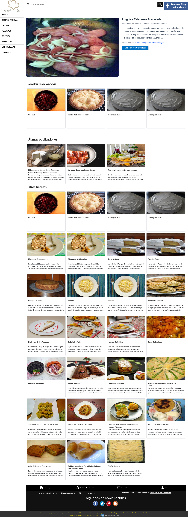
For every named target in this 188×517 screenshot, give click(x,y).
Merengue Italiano (115, 115)
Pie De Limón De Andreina (38, 342)
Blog (81, 493)
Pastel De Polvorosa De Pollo (79, 115)
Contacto (7, 52)
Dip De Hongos (114, 466)
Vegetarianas (8, 47)
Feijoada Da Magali (36, 383)
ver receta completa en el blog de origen (149, 43)
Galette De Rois (74, 342)
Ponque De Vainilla (36, 301)
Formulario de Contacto (160, 493)
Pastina (71, 301)
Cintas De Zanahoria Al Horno (80, 425)
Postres (6, 36)
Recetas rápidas (10, 20)
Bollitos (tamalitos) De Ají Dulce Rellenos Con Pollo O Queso (84, 467)
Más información (110, 515)
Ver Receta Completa (135, 47)
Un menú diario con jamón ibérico (81, 170)
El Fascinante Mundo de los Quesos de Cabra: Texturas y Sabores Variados (43, 171)
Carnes (5, 25)
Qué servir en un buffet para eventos (122, 170)
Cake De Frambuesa (116, 383)
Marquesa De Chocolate (38, 259)
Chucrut (31, 115)
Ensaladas (7, 42)
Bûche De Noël (74, 383)
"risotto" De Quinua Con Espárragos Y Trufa (163, 384)
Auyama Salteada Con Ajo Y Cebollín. (43, 425)
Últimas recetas (68, 493)
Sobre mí (91, 493)
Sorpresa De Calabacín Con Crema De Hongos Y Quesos (123, 426)
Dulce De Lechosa (155, 342)
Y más (117, 515)
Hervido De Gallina (115, 342)
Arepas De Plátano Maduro (158, 425)
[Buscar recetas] (91, 4)
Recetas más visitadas (48, 493)
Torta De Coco (113, 259)
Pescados (6, 31)
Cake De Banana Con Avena (39, 466)
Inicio (4, 15)
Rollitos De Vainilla (155, 301)
